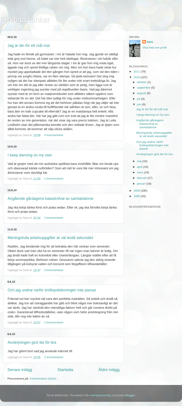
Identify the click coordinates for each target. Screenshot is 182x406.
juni (139, 104)
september (144, 87)
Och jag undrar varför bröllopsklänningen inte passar (52, 290)
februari (142, 177)
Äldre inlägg (109, 369)
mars (140, 172)
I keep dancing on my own (30, 155)
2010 (137, 77)
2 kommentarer (53, 217)
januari (141, 183)
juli (139, 98)
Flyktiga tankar (25, 19)
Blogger (130, 395)
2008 (137, 196)
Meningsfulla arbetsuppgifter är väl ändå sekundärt (50, 238)
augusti (142, 93)
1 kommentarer (53, 178)
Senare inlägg (19, 369)
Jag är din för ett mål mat (29, 45)
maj (139, 161)
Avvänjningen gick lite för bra (32, 342)
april (140, 166)
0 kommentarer (53, 270)
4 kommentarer (53, 135)
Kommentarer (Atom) (43, 378)
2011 (137, 71)
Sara (150, 41)
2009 (137, 190)
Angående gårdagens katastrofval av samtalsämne (50, 198)
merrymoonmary (100, 395)
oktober (142, 82)
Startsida (65, 369)
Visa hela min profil (154, 47)
